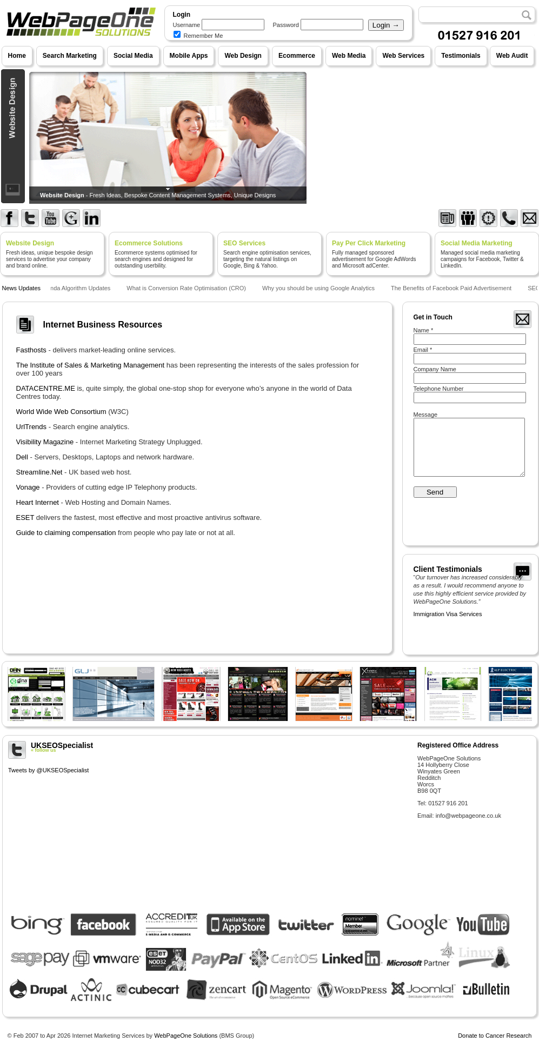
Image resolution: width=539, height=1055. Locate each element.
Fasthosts (31, 350)
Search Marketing (70, 55)
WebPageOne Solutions (185, 1035)
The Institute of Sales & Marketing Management (90, 365)
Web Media (348, 55)
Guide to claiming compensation (66, 533)
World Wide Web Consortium (61, 412)
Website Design (30, 243)
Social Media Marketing (477, 243)
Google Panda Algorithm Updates (68, 288)
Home (17, 55)
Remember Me (198, 35)
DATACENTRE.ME (45, 388)
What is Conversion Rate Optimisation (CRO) (188, 288)
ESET (25, 517)
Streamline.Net (39, 472)
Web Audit (512, 55)
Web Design (242, 55)
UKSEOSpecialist (209, 747)
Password (286, 25)
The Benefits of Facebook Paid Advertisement (452, 288)
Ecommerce (296, 55)
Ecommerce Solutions (149, 243)
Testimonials (460, 55)
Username (187, 25)
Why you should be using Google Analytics (320, 288)
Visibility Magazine (45, 442)
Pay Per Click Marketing (368, 243)
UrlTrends (31, 427)
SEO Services (244, 243)
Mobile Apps (189, 55)
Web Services (403, 55)
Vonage (28, 487)
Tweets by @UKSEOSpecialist (48, 770)
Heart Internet (37, 502)
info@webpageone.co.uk (468, 815)
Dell (22, 457)
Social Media (133, 55)
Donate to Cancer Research (494, 1035)
